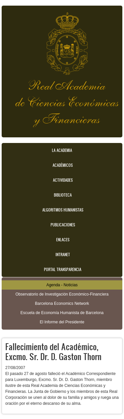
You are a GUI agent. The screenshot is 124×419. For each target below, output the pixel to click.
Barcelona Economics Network (62, 303)
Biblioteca (63, 195)
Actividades (63, 180)
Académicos (63, 165)
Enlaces (62, 239)
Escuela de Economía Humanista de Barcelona (62, 312)
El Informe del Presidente (62, 322)
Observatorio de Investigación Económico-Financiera (62, 294)
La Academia (62, 150)
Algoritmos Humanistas (62, 209)
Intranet (63, 254)
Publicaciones (63, 224)
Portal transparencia (62, 269)
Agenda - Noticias (62, 285)
